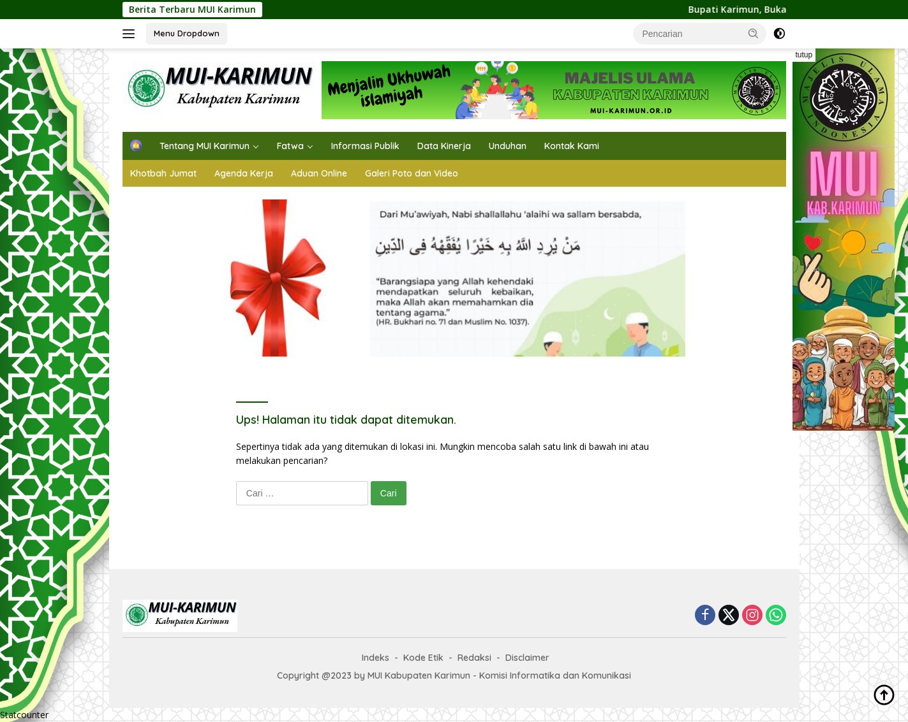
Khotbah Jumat (163, 173)
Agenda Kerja (243, 173)
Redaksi (474, 657)
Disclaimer (527, 657)
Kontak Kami (571, 146)
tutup (804, 54)
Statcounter (24, 715)
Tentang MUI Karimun (204, 146)
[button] (753, 33)
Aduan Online (319, 173)
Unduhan (507, 146)
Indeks (375, 657)
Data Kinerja (444, 146)
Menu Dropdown (187, 33)
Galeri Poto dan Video (411, 173)
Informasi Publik (365, 146)
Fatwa (290, 146)
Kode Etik (423, 657)
